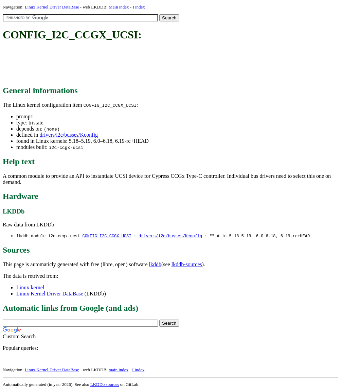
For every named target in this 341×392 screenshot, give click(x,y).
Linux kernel (30, 288)
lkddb (155, 265)
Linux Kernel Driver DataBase (52, 7)
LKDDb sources (104, 384)
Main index (119, 7)
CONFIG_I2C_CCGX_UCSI (106, 236)
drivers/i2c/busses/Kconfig (68, 135)
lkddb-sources (187, 265)
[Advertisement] (126, 64)
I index (138, 7)
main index (118, 370)
